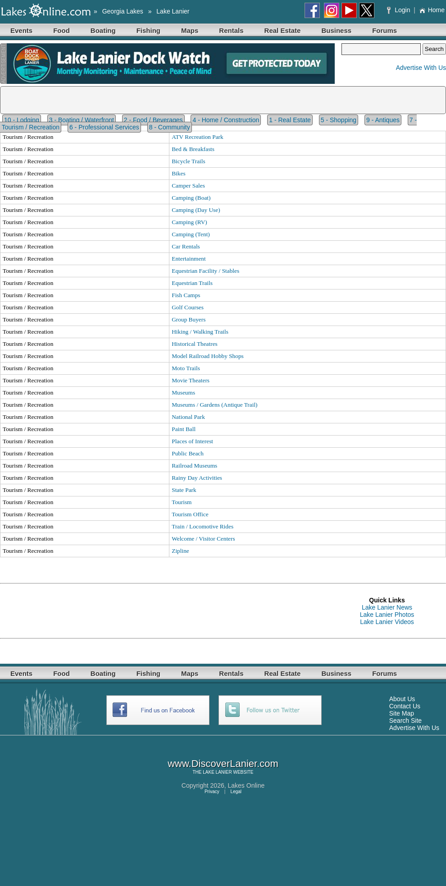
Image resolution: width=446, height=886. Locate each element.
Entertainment (189, 258)
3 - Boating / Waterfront (81, 120)
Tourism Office (190, 514)
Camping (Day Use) (196, 210)
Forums (384, 30)
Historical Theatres (195, 343)
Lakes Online (246, 785)
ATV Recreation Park (197, 136)
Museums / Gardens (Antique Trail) (214, 404)
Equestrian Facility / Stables (205, 270)
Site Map (401, 713)
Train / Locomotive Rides (202, 526)
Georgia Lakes (122, 11)
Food (61, 30)
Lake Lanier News (387, 607)
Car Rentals (186, 246)
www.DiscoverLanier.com (223, 763)
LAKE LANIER (217, 772)
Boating (103, 30)
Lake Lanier (172, 11)
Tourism (181, 502)
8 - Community (169, 127)
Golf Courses (188, 307)
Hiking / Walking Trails (200, 331)
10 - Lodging (21, 120)
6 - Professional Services (104, 127)
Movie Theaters (190, 380)
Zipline (180, 550)
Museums (183, 392)
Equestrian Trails (192, 283)
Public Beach (188, 453)
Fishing (148, 30)
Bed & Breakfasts (193, 149)
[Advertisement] (164, 611)
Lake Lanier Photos (387, 614)
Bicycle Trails (188, 161)
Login (399, 10)
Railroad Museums (194, 465)
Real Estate (282, 30)
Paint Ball (184, 429)
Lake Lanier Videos (387, 621)
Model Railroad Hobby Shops (208, 356)
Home (432, 10)
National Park (188, 416)
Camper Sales (188, 185)
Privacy (212, 791)
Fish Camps (186, 295)
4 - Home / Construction (225, 120)
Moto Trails (186, 368)
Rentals (231, 30)
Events (21, 30)
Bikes (178, 173)
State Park (184, 490)
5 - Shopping (338, 120)
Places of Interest (192, 441)
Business (336, 30)
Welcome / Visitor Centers (203, 538)
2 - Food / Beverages (153, 120)
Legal (236, 791)
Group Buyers (188, 319)
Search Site (405, 720)
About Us (402, 698)
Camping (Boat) (191, 197)
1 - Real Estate (290, 120)
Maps (189, 30)
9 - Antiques (383, 120)
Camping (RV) (189, 222)
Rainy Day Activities (197, 477)
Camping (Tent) (191, 234)
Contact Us (404, 706)
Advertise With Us (421, 67)
